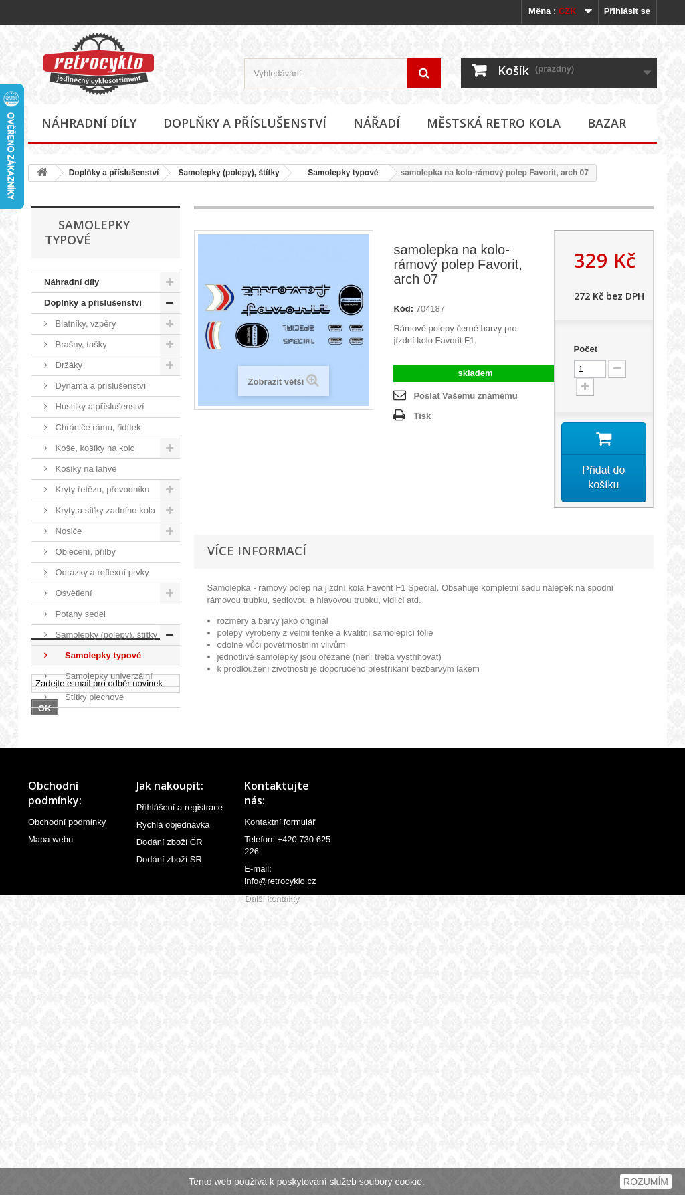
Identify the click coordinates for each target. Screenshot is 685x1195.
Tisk (422, 416)
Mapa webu (50, 1118)
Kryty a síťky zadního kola (104, 510)
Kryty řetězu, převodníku (101, 489)
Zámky (67, 738)
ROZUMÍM (645, 1181)
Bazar (606, 123)
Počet (585, 349)
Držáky (67, 365)
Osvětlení (72, 593)
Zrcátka (68, 780)
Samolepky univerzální (103, 676)
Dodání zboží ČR (169, 1121)
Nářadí (376, 123)
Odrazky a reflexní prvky (101, 572)
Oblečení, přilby (84, 552)
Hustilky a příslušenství (98, 406)
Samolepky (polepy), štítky (228, 172)
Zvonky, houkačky (88, 759)
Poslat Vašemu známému (465, 396)
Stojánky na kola (86, 718)
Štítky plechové (88, 697)
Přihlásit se (627, 11)
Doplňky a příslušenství (244, 123)
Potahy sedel (79, 614)
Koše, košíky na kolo (94, 448)
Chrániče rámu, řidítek (97, 427)
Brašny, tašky (80, 344)
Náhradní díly (88, 123)
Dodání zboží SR (169, 1138)
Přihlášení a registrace (179, 1086)
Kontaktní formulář (279, 1101)
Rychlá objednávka (173, 1104)
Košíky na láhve (84, 469)
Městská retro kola (494, 123)
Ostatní (68, 801)
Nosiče (67, 531)
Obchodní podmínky (67, 1101)
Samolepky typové (339, 172)
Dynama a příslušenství (99, 386)
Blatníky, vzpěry (84, 323)
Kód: (403, 309)
